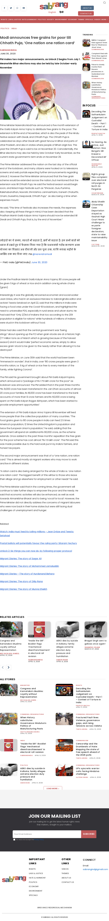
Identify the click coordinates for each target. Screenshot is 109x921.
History (88, 636)
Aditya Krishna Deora (29, 732)
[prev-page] (2, 667)
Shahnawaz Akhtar (97, 165)
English (52, 12)
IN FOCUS (89, 105)
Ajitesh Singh (82, 777)
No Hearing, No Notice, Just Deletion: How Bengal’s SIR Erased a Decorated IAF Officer (99, 151)
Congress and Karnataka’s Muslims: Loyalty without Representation (31, 692)
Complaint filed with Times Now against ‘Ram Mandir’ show (100, 55)
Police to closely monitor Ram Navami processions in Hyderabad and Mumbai (98, 70)
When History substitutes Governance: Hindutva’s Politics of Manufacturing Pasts (99, 88)
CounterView (97, 193)
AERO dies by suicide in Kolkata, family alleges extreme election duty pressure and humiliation (32, 774)
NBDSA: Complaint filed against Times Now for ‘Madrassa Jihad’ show (99, 43)
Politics (5, 28)
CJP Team (95, 244)
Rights (86, 116)
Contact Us (86, 13)
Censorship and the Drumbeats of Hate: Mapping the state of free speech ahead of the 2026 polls (88, 749)
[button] (104, 2)
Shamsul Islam (92, 647)
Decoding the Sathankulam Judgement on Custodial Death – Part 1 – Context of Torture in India (100, 120)
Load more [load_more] (53, 788)
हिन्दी (61, 12)
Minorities (87, 147)
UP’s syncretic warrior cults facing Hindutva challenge (87, 771)
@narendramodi (42, 254)
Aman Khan (62, 660)
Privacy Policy (39, 840)
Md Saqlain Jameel (9, 653)
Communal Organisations (98, 97)
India (14, 28)
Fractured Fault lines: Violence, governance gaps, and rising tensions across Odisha (89, 721)
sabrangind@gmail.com (95, 869)
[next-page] (8, 667)
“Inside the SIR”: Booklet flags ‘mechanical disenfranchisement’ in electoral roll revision (33, 748)
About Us (87, 8)
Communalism (98, 49)
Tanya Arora (81, 729)
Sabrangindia (8, 50)
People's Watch (98, 133)
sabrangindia (35, 660)
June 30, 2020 (39, 262)
